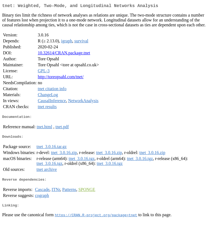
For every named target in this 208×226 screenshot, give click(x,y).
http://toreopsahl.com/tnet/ (60, 78)
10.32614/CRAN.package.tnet (64, 54)
